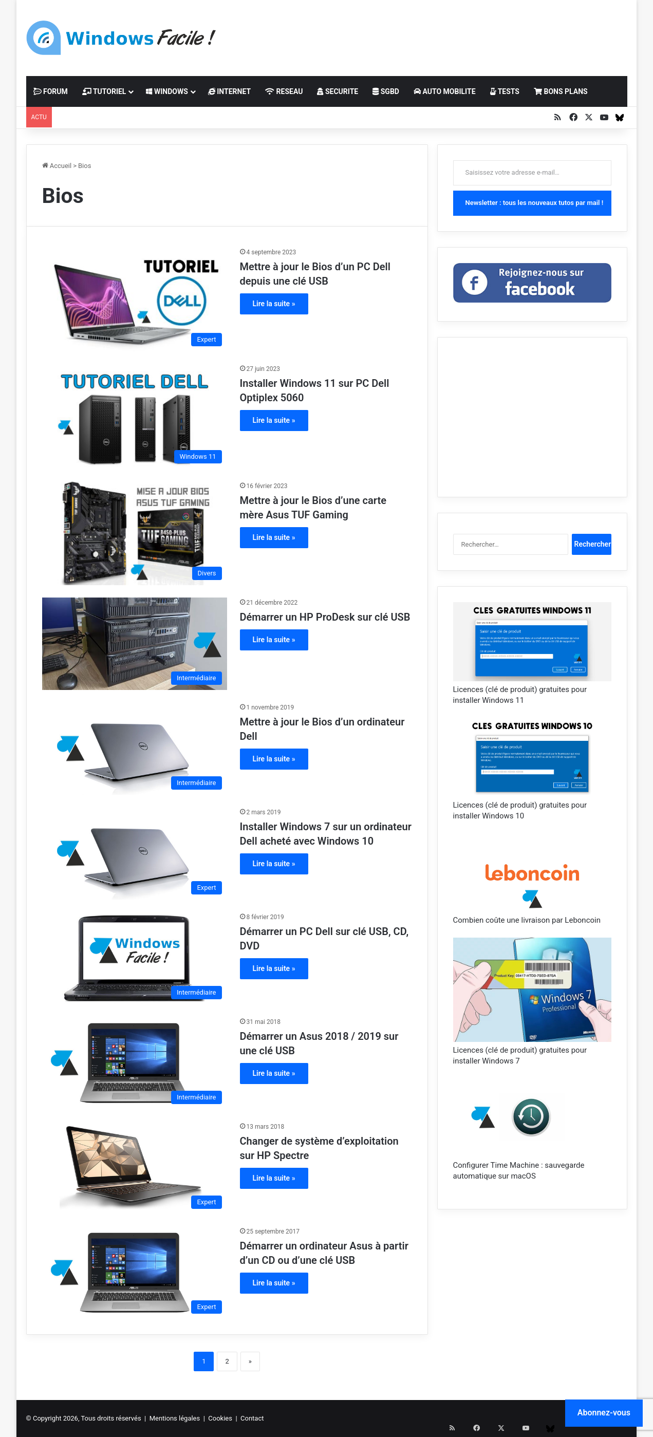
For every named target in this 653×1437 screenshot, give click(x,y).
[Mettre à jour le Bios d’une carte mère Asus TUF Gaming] (134, 533)
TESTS (504, 91)
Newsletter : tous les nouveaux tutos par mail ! (534, 203)
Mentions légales (175, 1418)
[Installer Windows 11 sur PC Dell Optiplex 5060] (134, 416)
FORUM (50, 91)
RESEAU (284, 91)
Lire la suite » (274, 304)
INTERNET (229, 91)
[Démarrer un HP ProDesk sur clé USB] (134, 644)
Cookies (220, 1418)
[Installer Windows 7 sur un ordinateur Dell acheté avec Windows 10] (134, 853)
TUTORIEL (104, 91)
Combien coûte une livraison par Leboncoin (527, 920)
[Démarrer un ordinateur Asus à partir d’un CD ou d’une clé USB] (134, 1272)
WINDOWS (167, 91)
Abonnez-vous (603, 1412)
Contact (252, 1418)
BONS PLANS (561, 91)
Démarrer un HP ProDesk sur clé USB (325, 617)
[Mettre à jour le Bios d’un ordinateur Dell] (134, 748)
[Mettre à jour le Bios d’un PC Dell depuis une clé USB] (134, 299)
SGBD (385, 91)
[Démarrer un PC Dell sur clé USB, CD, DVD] (134, 958)
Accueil (57, 166)
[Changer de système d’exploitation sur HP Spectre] (134, 1168)
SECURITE (337, 91)
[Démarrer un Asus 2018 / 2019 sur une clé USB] (134, 1063)
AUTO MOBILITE (445, 91)
